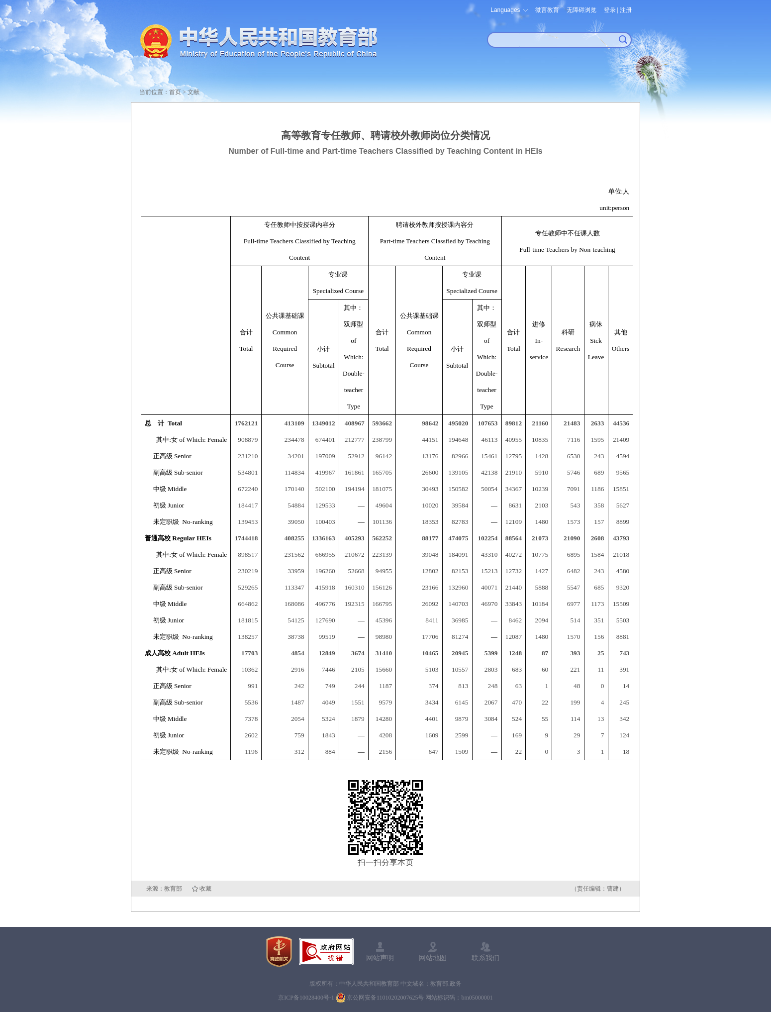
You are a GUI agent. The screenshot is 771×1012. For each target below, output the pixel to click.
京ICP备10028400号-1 (306, 997)
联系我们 (485, 958)
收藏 (205, 888)
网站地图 (433, 958)
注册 (626, 9)
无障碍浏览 (581, 9)
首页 (175, 92)
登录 (610, 9)
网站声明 (380, 958)
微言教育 (547, 9)
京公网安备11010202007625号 (385, 997)
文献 (193, 92)
